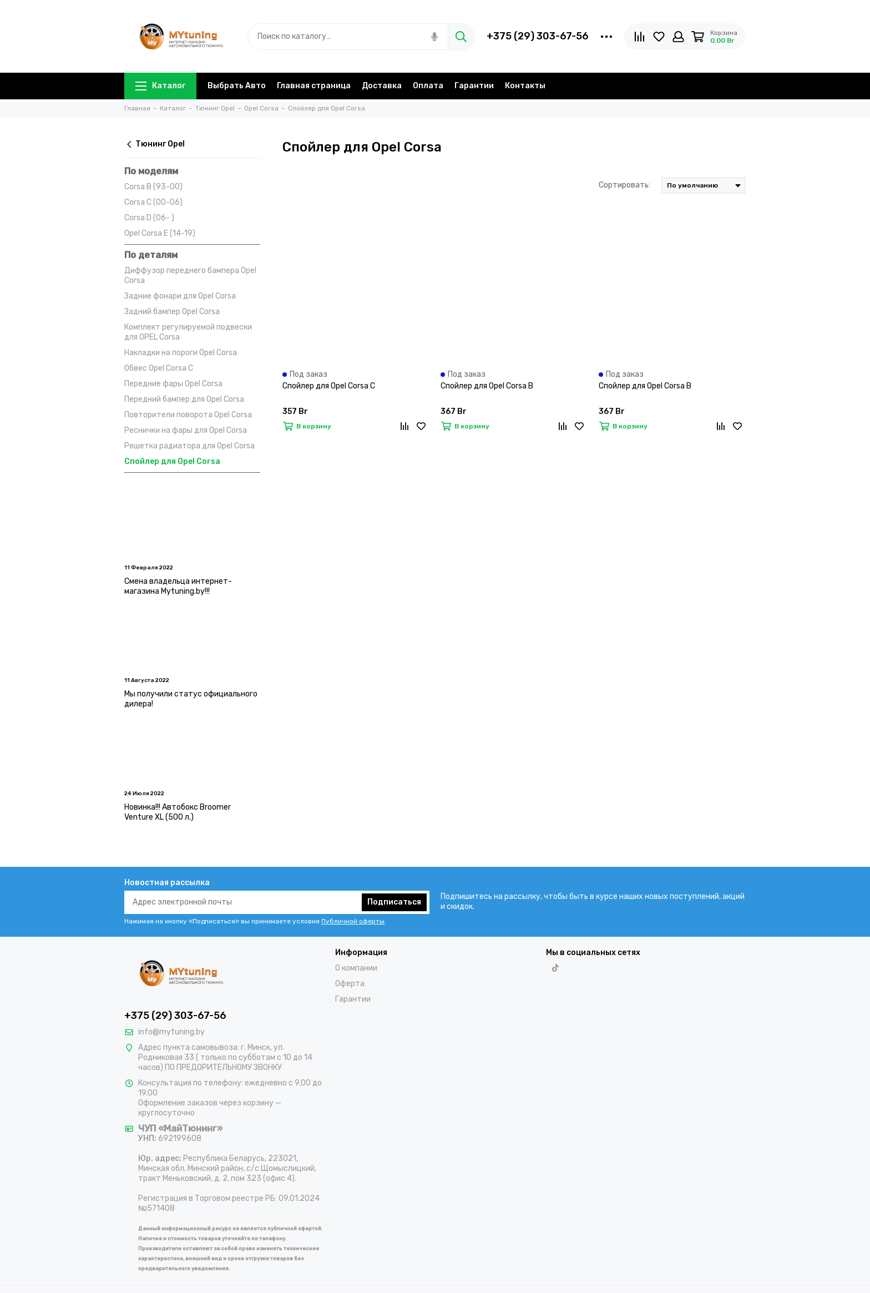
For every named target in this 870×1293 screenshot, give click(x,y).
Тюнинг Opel (154, 144)
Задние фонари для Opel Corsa (180, 296)
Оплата (428, 85)
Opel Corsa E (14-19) (159, 233)
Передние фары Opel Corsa (173, 383)
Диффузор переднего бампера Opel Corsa (190, 275)
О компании (356, 968)
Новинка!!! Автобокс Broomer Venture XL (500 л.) (177, 812)
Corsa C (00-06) (153, 202)
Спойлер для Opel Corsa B (487, 386)
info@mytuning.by (171, 1032)
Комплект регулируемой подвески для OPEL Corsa (188, 332)
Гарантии (474, 85)
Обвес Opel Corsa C (158, 368)
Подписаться (394, 902)
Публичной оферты (353, 921)
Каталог (160, 85)
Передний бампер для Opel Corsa (184, 399)
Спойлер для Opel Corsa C (328, 386)
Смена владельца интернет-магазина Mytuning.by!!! (178, 586)
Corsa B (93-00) (153, 186)
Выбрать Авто (237, 85)
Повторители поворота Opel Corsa (188, 415)
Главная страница (314, 85)
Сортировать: (624, 185)
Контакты (525, 85)
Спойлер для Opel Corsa (172, 461)
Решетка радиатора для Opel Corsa (189, 446)
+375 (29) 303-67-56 (538, 36)
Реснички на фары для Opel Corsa (185, 430)
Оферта (350, 983)
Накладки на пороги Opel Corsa (180, 352)
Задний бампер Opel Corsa (172, 311)
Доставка (382, 85)
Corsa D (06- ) (149, 218)
